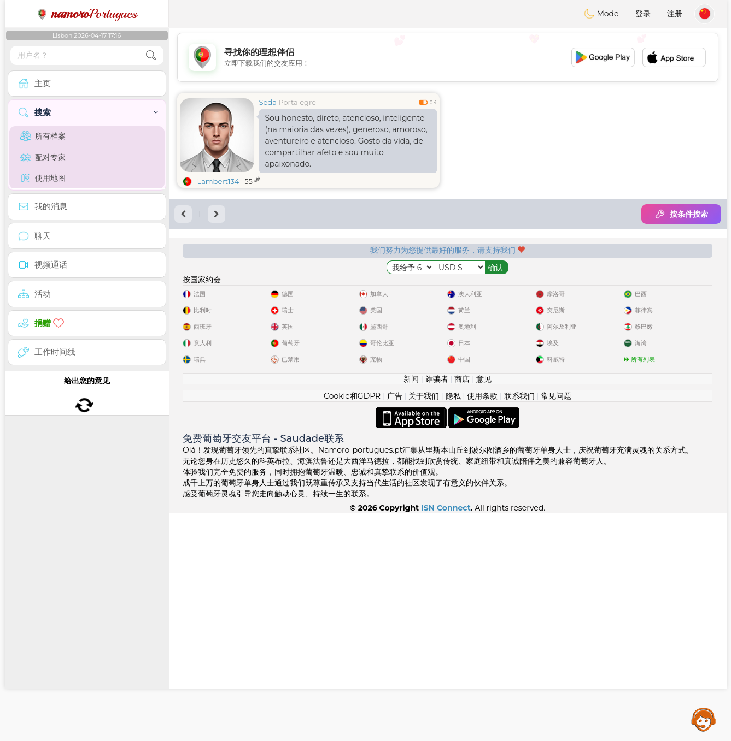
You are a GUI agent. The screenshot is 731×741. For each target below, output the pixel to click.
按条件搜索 (681, 214)
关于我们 (423, 624)
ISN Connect (446, 735)
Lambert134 (218, 181)
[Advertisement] (447, 57)
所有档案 (43, 136)
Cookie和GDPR (352, 624)
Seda (268, 102)
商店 (462, 607)
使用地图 (43, 178)
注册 (674, 14)
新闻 (411, 607)
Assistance (703, 719)
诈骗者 (436, 607)
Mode (601, 13)
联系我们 (519, 624)
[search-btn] (150, 55)
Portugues (87, 13)
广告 (394, 624)
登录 (643, 14)
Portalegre (297, 102)
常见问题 (556, 624)
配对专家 (43, 157)
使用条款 (482, 624)
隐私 (453, 624)
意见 (484, 607)
